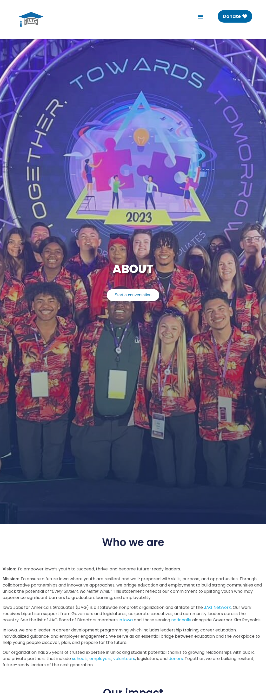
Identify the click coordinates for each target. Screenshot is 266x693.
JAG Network (217, 607)
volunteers (124, 659)
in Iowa (126, 620)
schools (80, 659)
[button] (200, 16)
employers (100, 659)
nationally (181, 620)
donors (176, 659)
